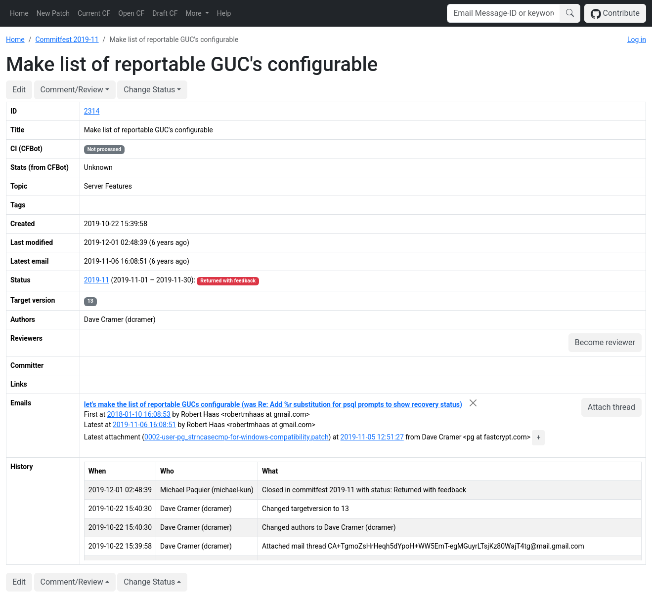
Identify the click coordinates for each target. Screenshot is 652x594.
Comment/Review (72, 89)
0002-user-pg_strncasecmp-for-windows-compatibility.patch (236, 437)
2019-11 (96, 280)
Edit (19, 89)
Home (19, 13)
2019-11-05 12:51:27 (372, 437)
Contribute (615, 13)
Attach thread (611, 407)
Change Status (149, 89)
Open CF (131, 13)
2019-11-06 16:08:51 (144, 425)
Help (224, 13)
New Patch (53, 13)
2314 (91, 111)
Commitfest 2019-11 (66, 39)
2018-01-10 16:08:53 (139, 414)
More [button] (194, 13)
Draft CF (164, 13)
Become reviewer (605, 342)
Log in (636, 39)
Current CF (94, 13)
